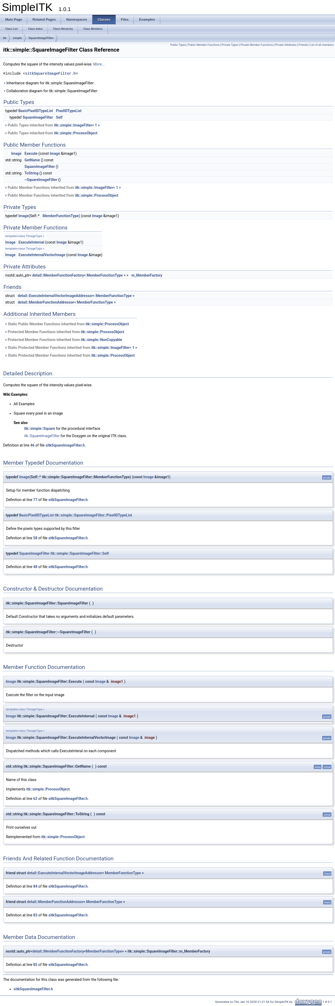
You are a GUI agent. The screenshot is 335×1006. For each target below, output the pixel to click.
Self (59, 117)
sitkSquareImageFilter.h (50, 73)
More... (99, 64)
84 (35, 886)
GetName (32, 160)
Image (16, 153)
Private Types (230, 45)
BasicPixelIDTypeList (35, 111)
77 (35, 500)
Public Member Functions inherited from (62, 187)
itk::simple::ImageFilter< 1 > (77, 125)
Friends (303, 45)
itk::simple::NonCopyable (101, 340)
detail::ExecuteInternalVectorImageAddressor (64, 873)
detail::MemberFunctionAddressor (55, 902)
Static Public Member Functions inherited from (66, 324)
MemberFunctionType (61, 216)
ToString (31, 173)
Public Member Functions (204, 45)
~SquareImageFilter (41, 180)
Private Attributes (286, 45)
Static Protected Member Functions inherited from (70, 347)
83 (35, 915)
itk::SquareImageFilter (42, 436)
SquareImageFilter (41, 38)
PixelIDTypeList (69, 111)
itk (4, 38)
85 (35, 965)
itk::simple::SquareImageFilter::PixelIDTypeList (93, 515)
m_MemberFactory (146, 275)
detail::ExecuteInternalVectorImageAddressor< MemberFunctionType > (76, 296)
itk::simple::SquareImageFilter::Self (80, 553)
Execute (31, 153)
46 (32, 445)
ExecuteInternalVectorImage (42, 255)
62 (35, 798)
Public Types (178, 45)
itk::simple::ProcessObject (75, 133)
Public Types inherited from (52, 125)
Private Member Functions (257, 45)
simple (17, 38)
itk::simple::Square (39, 428)
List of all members (322, 45)
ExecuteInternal (31, 242)
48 (35, 567)
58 (35, 538)
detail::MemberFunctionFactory (58, 275)
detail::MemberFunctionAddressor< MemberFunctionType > (67, 302)
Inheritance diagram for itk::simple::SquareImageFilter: (48, 83)
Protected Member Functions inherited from (64, 332)
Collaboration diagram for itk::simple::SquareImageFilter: (50, 91)
